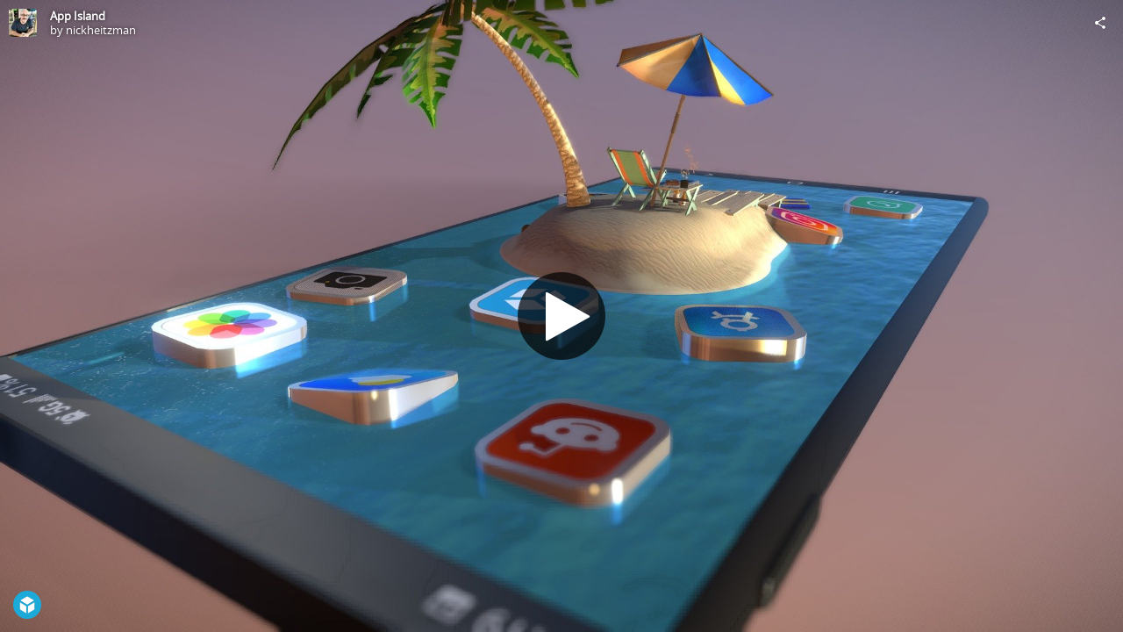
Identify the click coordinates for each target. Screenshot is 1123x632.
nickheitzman (101, 30)
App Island (77, 16)
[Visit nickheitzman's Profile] (23, 23)
